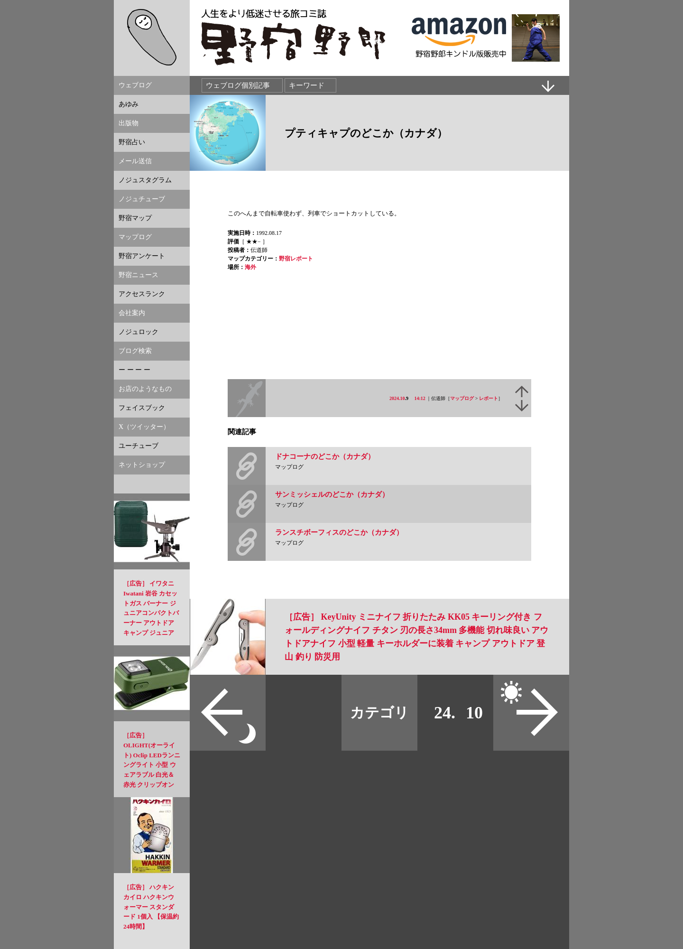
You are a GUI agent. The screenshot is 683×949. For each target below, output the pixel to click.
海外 (250, 267)
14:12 (420, 398)
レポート (488, 398)
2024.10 (397, 398)
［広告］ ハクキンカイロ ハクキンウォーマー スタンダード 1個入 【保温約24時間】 (151, 907)
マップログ (462, 398)
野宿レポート (296, 258)
